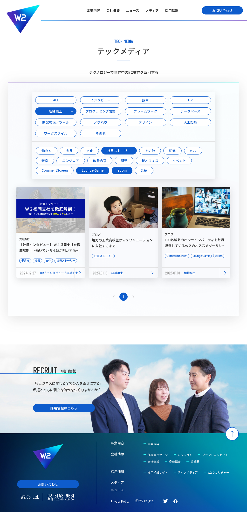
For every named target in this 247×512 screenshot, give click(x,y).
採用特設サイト (158, 472)
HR (190, 100)
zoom (122, 170)
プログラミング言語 (100, 111)
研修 (172, 150)
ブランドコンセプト (215, 455)
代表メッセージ (158, 455)
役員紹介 (175, 461)
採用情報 (171, 10)
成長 (69, 150)
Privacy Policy (120, 501)
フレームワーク (145, 111)
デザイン (145, 122)
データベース (190, 111)
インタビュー (100, 100)
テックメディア (188, 472)
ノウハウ (100, 122)
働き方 (46, 150)
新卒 (44, 160)
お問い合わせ (222, 10)
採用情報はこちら (63, 408)
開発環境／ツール (55, 122)
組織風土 (55, 111)
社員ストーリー (119, 150)
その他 (101, 133)
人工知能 (190, 122)
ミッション (185, 455)
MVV (193, 150)
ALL (56, 100)
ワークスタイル (56, 133)
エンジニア (70, 160)
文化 (89, 150)
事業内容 (93, 10)
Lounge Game (92, 170)
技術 (145, 100)
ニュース (132, 10)
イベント (179, 160)
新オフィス (150, 160)
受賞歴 (195, 461)
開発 (124, 160)
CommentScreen (54, 170)
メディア (152, 10)
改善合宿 (100, 160)
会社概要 (113, 10)
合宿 (144, 170)
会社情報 (117, 454)
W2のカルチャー (218, 472)
